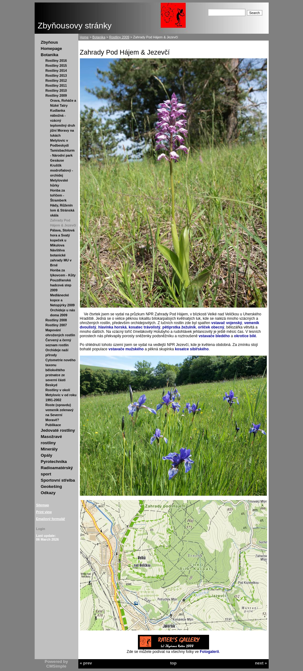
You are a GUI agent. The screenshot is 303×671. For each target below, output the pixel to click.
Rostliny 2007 (56, 325)
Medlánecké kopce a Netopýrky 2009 (62, 300)
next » (261, 663)
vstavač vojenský (226, 323)
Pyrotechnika (54, 461)
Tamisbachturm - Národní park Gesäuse (62, 155)
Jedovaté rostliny (58, 430)
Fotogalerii (209, 651)
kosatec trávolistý (144, 327)
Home (84, 37)
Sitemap (42, 505)
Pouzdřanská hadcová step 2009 (60, 285)
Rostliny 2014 (56, 70)
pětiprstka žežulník (179, 327)
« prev (86, 663)
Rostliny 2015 (56, 65)
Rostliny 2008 (56, 320)
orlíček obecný (211, 327)
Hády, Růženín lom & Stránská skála (62, 210)
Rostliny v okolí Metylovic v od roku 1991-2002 (61, 395)
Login (40, 529)
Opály (46, 455)
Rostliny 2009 (56, 95)
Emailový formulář (50, 519)
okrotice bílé (245, 336)
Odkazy (48, 492)
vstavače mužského (126, 349)
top (173, 663)
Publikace (53, 425)
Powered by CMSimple (56, 664)
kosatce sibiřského (191, 349)
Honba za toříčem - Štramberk (58, 195)
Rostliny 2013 (56, 75)
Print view (44, 512)
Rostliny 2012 (56, 80)
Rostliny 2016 (56, 60)
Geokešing (51, 486)
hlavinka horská (112, 327)
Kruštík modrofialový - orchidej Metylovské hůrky (61, 175)
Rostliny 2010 (56, 90)
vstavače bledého (214, 336)
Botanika (49, 54)
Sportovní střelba (58, 480)
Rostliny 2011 (56, 85)
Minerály (49, 449)
